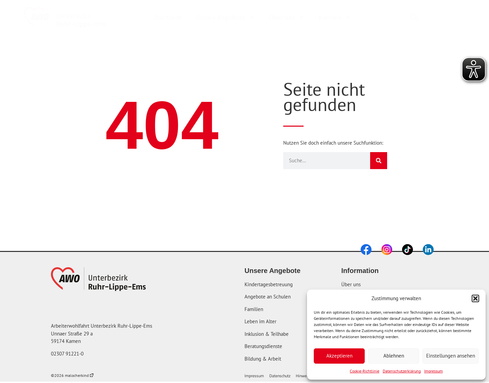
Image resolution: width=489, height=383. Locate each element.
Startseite (168, 17)
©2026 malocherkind (72, 375)
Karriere (335, 17)
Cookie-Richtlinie (364, 370)
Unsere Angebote (225, 17)
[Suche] (378, 160)
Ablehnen (393, 355)
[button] (475, 298)
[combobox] (435, 17)
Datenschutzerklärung (402, 370)
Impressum (433, 370)
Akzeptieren (339, 355)
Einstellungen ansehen (450, 355)
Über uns (287, 17)
